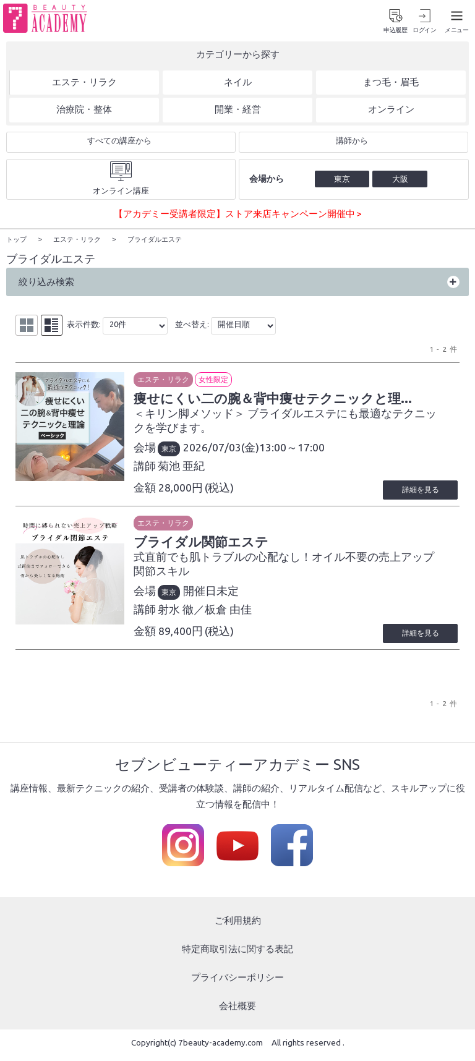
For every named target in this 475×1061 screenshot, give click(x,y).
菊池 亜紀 (196, 469)
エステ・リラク (178, 381)
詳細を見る (415, 494)
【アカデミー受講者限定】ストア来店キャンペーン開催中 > (238, 216)
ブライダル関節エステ (222, 547)
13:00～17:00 (307, 451)
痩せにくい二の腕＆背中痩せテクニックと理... (299, 401)
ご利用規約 (238, 926)
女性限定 (228, 381)
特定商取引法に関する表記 (237, 954)
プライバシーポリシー (237, 983)
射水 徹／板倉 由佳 (220, 615)
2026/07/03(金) (236, 451)
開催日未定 (226, 596)
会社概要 (237, 1010)
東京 (183, 452)
